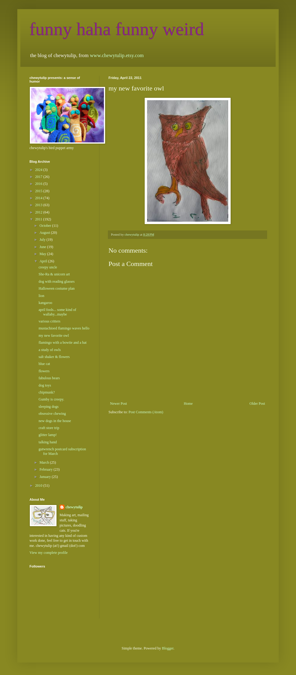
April (44, 261)
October (46, 225)
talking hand (48, 442)
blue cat (44, 364)
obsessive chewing (52, 413)
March (45, 462)
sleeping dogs (49, 406)
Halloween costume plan (57, 288)
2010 (39, 485)
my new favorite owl (54, 335)
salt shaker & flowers (54, 357)
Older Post (257, 403)
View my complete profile (48, 553)
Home (188, 403)
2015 (39, 191)
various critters (49, 321)
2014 (39, 198)
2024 (39, 170)
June (43, 247)
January (46, 477)
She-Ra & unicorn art (54, 274)
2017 (39, 177)
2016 (39, 184)
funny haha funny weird (116, 29)
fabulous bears (49, 378)
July (43, 239)
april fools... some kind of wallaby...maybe (57, 312)
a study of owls (50, 350)
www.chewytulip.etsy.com (117, 55)
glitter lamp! (48, 435)
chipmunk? (47, 392)
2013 (39, 205)
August (45, 232)
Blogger (168, 648)
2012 (39, 212)
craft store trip (49, 428)
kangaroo (45, 303)
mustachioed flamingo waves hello (64, 328)
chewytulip (74, 507)
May (43, 254)
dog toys (45, 385)
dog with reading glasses (56, 281)
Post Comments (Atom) (146, 412)
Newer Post (118, 403)
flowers (44, 371)
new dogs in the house (55, 421)
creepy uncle (48, 267)
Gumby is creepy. (51, 399)
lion (41, 296)
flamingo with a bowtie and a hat (63, 342)
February (46, 469)
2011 (39, 219)
